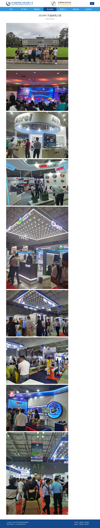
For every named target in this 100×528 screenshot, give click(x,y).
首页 (11, 9)
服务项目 (76, 9)
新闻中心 (63, 9)
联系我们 (89, 9)
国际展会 (37, 9)
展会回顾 (50, 9)
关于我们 (24, 9)
